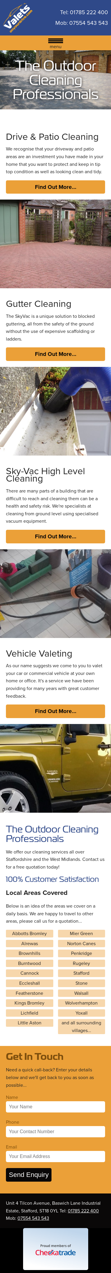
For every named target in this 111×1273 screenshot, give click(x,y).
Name (12, 1097)
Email (11, 1147)
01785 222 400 (89, 12)
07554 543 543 (88, 23)
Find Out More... (55, 187)
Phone (12, 1122)
